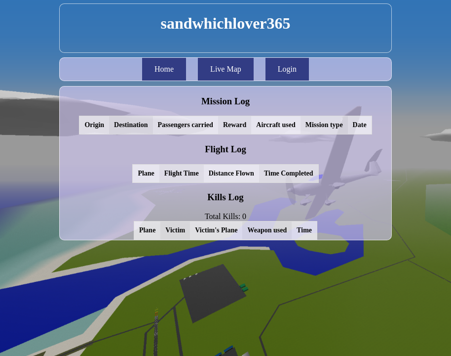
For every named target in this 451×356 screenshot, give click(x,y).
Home (164, 69)
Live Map (225, 69)
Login (287, 69)
